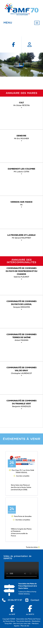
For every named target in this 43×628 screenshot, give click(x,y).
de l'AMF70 (30, 610)
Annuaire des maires (21, 93)
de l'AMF (12, 610)
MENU (7, 22)
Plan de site (25, 625)
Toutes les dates (33, 547)
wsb (29, 623)
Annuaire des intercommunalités (21, 261)
